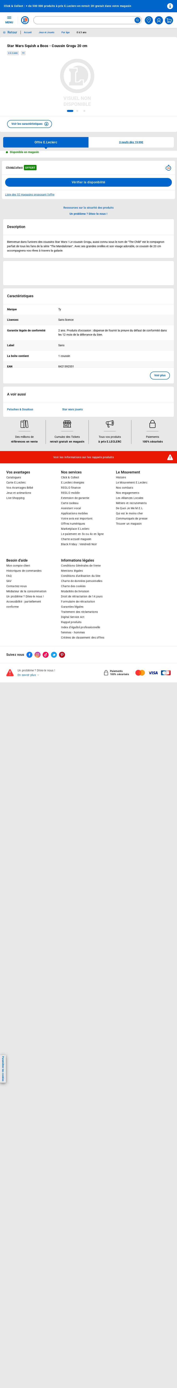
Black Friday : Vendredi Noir (79, 544)
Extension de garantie (75, 498)
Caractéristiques (20, 296)
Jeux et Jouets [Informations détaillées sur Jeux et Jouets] (47, 32)
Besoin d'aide (17, 560)
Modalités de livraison (75, 591)
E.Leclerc (75, 528)
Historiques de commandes (23, 570)
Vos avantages (18, 472)
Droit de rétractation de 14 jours (82, 596)
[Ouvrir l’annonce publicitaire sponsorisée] (88, 273)
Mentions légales (72, 570)
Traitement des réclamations (79, 611)
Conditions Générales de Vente (81, 565)
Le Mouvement (128, 472)
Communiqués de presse (132, 518)
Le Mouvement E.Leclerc (131, 482)
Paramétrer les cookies (3, 1068)
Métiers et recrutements (131, 503)
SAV (8, 581)
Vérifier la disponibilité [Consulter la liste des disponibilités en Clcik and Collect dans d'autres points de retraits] (88, 182)
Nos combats (124, 487)
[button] (29, 124)
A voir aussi (16, 394)
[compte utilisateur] (159, 20)
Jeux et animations (18, 492)
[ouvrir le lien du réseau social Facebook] (29, 655)
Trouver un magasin (129, 523)
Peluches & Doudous (20, 409)
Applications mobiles (74, 513)
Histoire (121, 477)
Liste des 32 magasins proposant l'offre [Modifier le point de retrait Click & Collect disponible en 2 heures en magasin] (29, 194)
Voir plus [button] (160, 375)
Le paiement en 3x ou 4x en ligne (82, 534)
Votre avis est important (76, 518)
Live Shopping (15, 498)
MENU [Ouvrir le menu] (9, 20)
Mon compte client (18, 565)
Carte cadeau (69, 503)
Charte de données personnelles (81, 581)
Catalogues (13, 477)
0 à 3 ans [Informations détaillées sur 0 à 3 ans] (81, 32)
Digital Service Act (72, 617)
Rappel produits (71, 622)
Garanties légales (72, 606)
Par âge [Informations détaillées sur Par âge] (65, 32)
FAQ (9, 575)
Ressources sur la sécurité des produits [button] (88, 207)
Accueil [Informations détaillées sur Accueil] (28, 32)
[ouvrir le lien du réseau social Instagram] (37, 655)
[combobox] (87, 20)
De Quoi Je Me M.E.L (129, 508)
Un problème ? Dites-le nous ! (25, 596)
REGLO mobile (70, 492)
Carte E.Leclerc (16, 482)
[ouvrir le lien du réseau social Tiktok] (46, 655)
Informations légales (77, 560)
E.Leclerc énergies (72, 482)
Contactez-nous (16, 586)
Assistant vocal (71, 508)
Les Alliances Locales (129, 498)
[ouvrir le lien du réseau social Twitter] (54, 655)
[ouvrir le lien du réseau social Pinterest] (62, 655)
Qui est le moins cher (129, 513)
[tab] (70, 111)
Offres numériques (73, 523)
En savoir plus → (29, 674)
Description (16, 227)
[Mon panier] (169, 20)
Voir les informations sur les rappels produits (83, 457)
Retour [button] (12, 32)
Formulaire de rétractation (78, 601)
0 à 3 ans (13, 53)
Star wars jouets (72, 409)
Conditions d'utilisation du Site (80, 575)
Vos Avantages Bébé (19, 487)
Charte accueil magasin (76, 539)
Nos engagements (127, 492)
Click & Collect (70, 477)
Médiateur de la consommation (26, 591)
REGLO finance (71, 487)
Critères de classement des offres (82, 637)
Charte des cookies (73, 586)
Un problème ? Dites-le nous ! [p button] (88, 213)
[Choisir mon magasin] (149, 20)
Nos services (71, 472)
